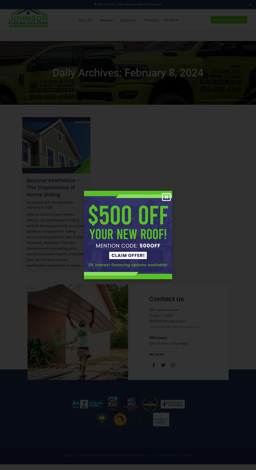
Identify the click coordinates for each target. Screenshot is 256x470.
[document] (128, 235)
